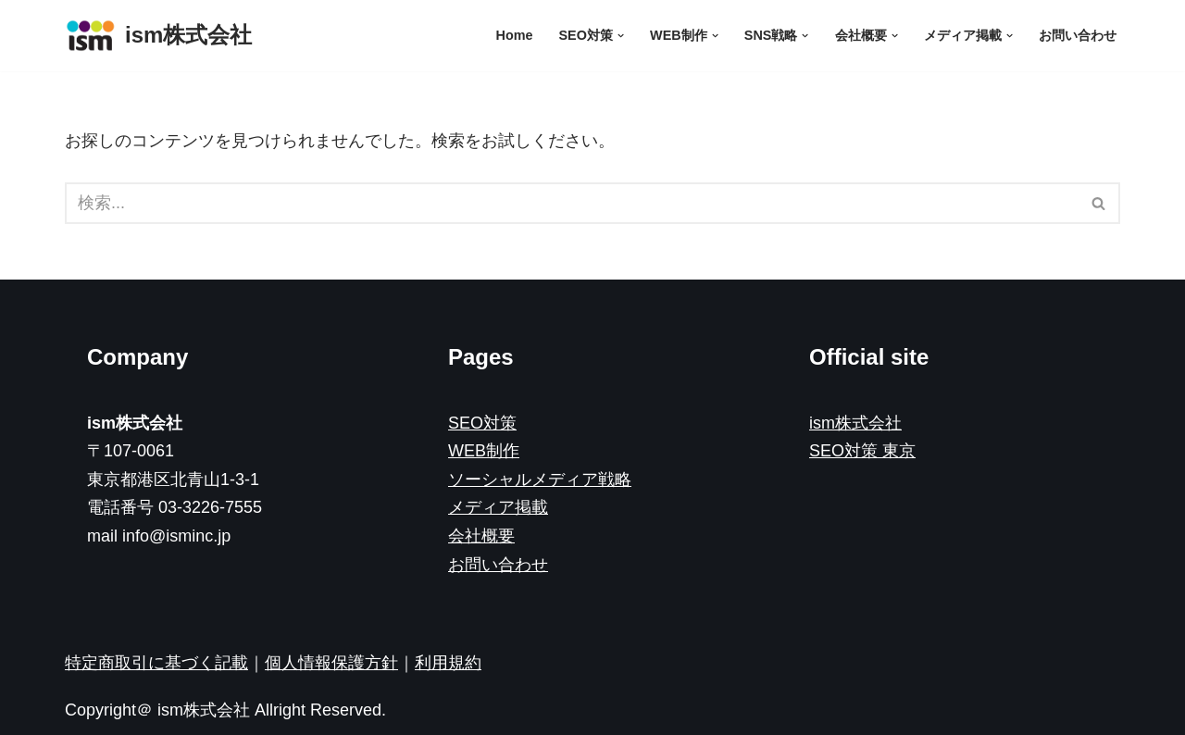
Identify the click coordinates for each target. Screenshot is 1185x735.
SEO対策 (482, 423)
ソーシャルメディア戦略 (539, 479)
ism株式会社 (855, 423)
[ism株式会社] (158, 36)
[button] (620, 35)
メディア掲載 (498, 507)
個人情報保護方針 (331, 663)
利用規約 (448, 663)
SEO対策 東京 (862, 451)
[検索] (572, 203)
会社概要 (481, 536)
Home (514, 35)
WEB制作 (483, 451)
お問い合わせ (1077, 35)
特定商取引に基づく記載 (156, 663)
